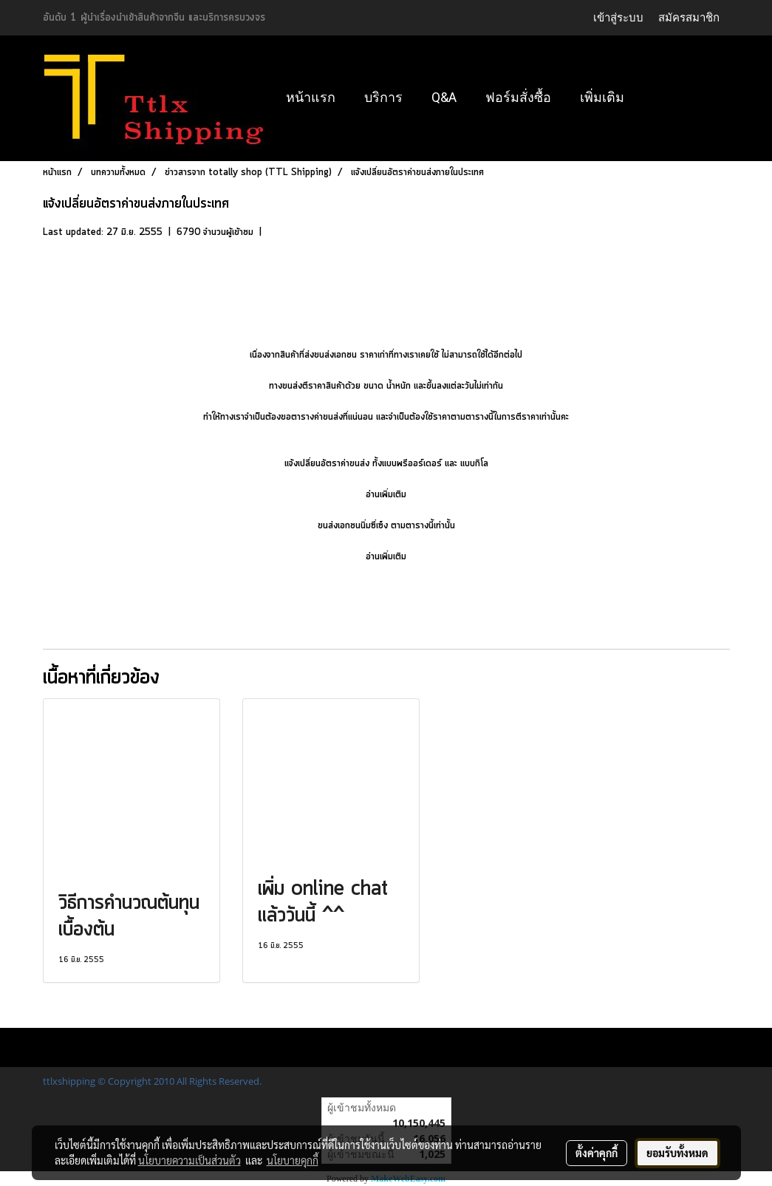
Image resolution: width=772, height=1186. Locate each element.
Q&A (444, 97)
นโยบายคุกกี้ (292, 1160)
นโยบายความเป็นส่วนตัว (189, 1160)
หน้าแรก (310, 97)
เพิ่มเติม (602, 97)
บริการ (383, 97)
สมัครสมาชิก (689, 17)
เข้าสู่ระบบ (618, 17)
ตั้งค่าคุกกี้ (596, 1152)
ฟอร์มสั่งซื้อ (518, 97)
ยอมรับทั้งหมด (677, 1152)
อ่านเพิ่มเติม (386, 495)
